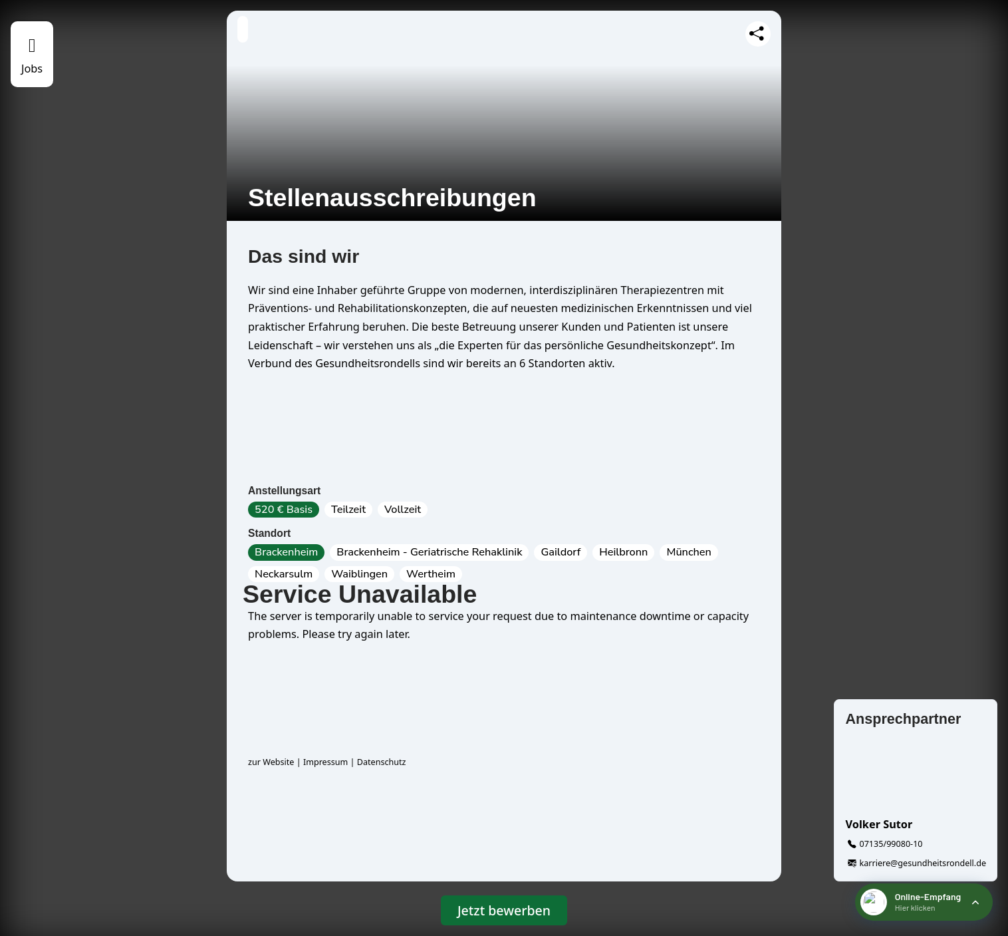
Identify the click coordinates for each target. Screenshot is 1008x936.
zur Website (271, 762)
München (688, 552)
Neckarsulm (284, 574)
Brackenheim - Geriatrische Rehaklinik (429, 552)
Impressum (325, 762)
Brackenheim (286, 552)
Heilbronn (623, 552)
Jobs (32, 68)
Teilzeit (348, 509)
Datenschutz (381, 762)
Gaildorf (560, 552)
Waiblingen (359, 574)
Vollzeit (402, 509)
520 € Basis (284, 509)
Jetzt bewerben (504, 910)
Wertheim (430, 574)
